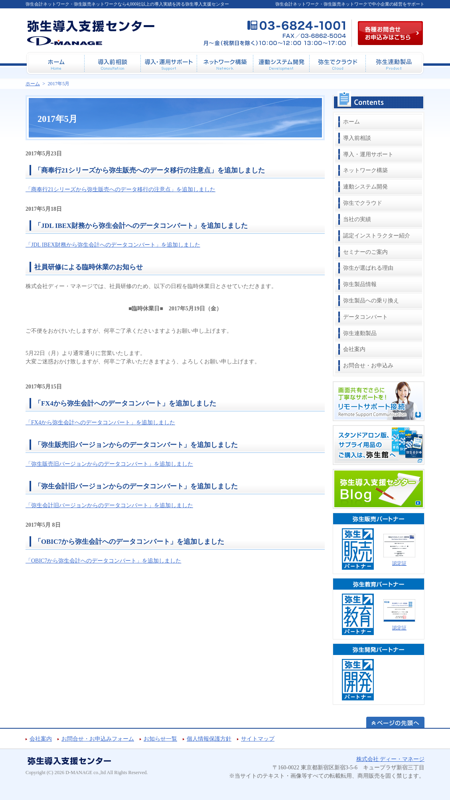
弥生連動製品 (360, 333)
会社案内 (354, 349)
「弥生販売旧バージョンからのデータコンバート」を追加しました (136, 445)
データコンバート (365, 317)
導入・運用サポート (368, 154)
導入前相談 (357, 138)
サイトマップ (257, 739)
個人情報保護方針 (209, 739)
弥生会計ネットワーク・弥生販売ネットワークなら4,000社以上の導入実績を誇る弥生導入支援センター (127, 4)
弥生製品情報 (360, 284)
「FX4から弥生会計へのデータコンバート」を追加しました (125, 403)
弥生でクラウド (362, 203)
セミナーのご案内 (365, 252)
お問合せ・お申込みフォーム (97, 739)
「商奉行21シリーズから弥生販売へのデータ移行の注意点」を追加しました (149, 170)
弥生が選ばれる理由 (368, 268)
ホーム (351, 122)
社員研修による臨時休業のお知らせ (88, 267)
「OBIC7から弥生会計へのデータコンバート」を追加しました (129, 541)
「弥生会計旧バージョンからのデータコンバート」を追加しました (136, 486)
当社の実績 (357, 219)
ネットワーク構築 (365, 170)
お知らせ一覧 (160, 739)
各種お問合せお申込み (390, 33)
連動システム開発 (365, 187)
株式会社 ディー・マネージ (390, 759)
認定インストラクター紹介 (376, 236)
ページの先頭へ (395, 722)
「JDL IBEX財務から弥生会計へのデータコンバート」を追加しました (141, 225)
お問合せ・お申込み (368, 366)
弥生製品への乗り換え (371, 301)
